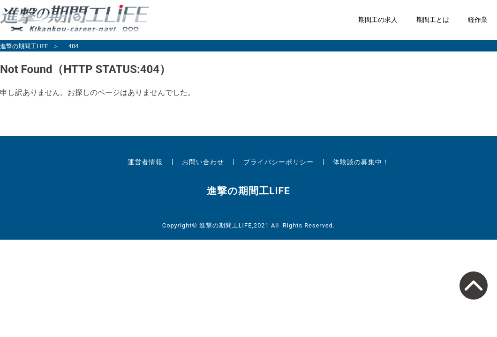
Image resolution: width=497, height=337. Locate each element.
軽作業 (478, 20)
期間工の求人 (378, 20)
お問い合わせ (203, 162)
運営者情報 (145, 162)
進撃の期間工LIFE (24, 46)
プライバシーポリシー (278, 162)
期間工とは (432, 20)
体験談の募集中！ (361, 162)
